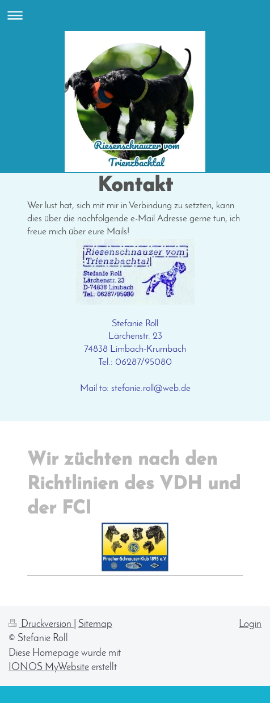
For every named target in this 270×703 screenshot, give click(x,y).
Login (250, 624)
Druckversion (41, 624)
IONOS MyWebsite (49, 667)
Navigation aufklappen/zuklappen (135, 15)
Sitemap (95, 624)
